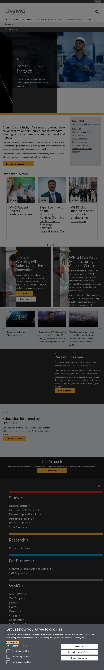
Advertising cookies (18, 657)
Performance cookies (18, 662)
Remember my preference (79, 652)
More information (79, 658)
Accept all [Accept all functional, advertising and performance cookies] (79, 646)
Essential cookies (17, 645)
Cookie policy (12, 642)
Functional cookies (17, 651)
